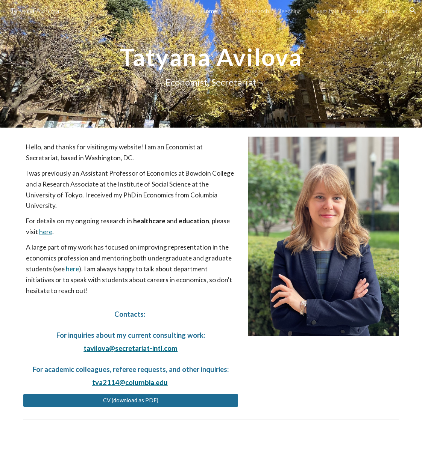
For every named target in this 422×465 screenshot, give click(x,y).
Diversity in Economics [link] (339, 10)
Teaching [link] (290, 10)
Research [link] (256, 10)
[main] (211, 63)
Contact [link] (388, 10)
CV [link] (231, 10)
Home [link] (209, 10)
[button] (413, 11)
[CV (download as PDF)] (130, 400)
